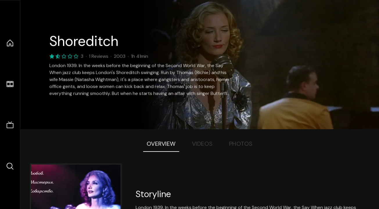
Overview (161, 143)
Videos (202, 143)
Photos (241, 143)
